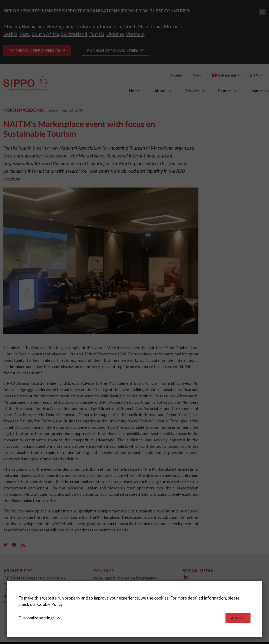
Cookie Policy (49, 604)
